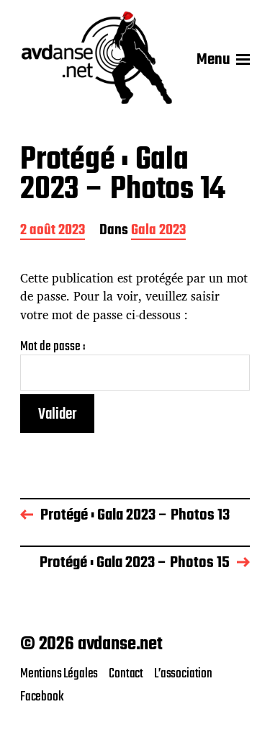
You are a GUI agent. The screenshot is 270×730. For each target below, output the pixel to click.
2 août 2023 (52, 231)
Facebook (42, 697)
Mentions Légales (59, 674)
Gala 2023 (158, 231)
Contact (126, 674)
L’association (183, 674)
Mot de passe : (135, 365)
